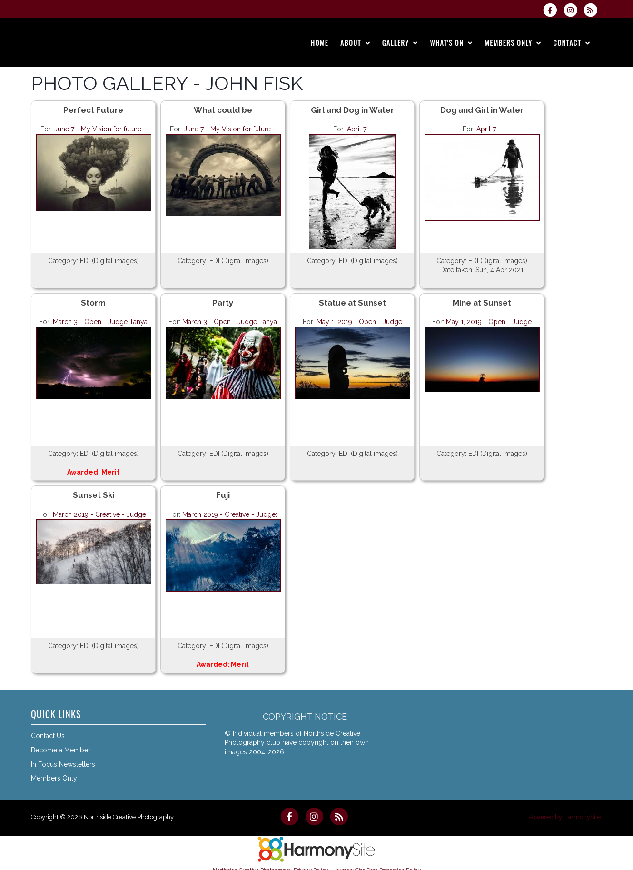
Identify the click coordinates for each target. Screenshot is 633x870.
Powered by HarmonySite (564, 817)
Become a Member (60, 750)
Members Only (54, 778)
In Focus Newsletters (63, 764)
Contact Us (48, 736)
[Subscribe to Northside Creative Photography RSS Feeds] (593, 10)
